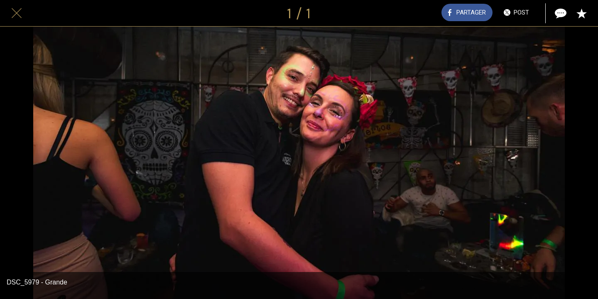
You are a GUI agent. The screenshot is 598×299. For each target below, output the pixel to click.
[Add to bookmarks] (581, 13)
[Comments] (560, 13)
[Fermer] (17, 13)
